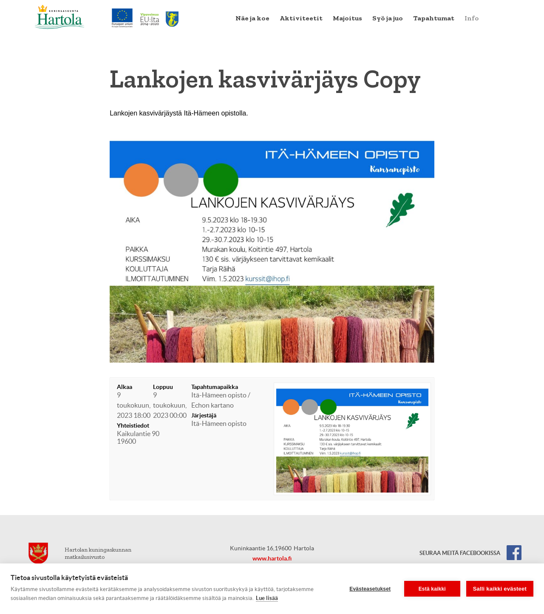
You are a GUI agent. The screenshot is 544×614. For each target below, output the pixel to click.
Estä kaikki (432, 589)
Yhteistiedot (133, 425)
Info (472, 18)
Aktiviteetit (301, 18)
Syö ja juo (387, 18)
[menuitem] (252, 18)
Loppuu (163, 386)
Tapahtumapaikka (214, 386)
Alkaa (124, 386)
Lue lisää (267, 598)
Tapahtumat (433, 18)
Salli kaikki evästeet (500, 589)
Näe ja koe (252, 18)
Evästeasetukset (370, 589)
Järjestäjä (203, 415)
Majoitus (347, 18)
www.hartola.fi (272, 558)
